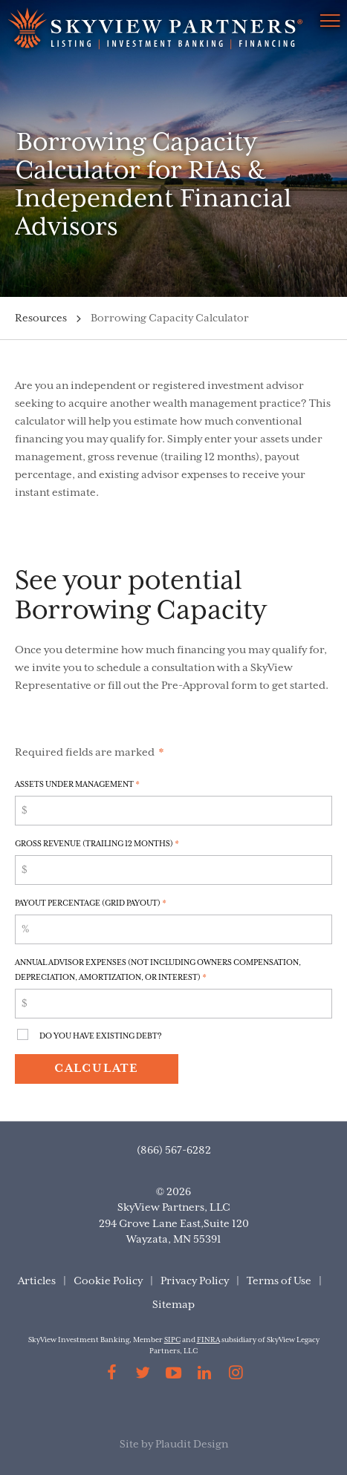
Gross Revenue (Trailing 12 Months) (97, 844)
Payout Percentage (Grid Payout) (90, 903)
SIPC (172, 1340)
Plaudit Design (191, 1445)
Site (129, 1445)
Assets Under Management (77, 784)
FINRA (208, 1340)
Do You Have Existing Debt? (100, 1036)
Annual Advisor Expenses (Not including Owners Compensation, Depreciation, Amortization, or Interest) (158, 970)
